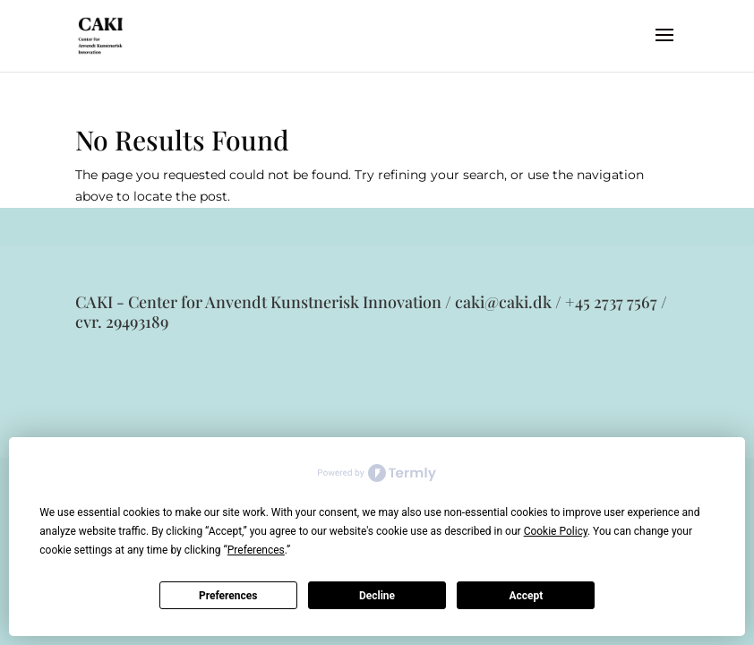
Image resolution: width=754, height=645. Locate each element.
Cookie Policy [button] (555, 531)
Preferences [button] (256, 550)
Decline (377, 595)
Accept (526, 595)
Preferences (228, 595)
